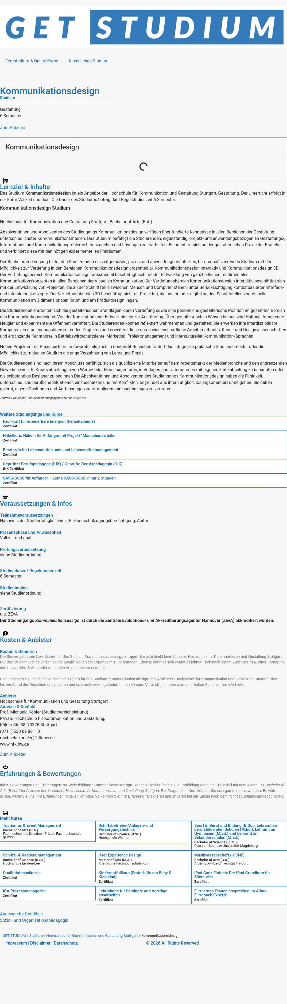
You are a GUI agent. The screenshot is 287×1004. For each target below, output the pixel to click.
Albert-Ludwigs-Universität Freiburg (221, 863)
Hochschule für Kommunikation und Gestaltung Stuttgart (92, 935)
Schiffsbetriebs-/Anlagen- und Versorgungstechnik (126, 827)
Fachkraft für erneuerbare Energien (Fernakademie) (49, 421)
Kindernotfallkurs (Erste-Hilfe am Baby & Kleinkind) (135, 874)
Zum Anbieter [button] (13, 127)
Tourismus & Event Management (32, 825)
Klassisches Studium (89, 60)
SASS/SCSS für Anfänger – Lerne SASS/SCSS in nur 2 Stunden (59, 478)
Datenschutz (66, 943)
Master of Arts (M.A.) (115, 860)
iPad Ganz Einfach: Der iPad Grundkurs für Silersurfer (232, 874)
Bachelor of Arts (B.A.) (20, 830)
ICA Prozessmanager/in (24, 891)
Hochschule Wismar (114, 838)
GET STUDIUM (14, 935)
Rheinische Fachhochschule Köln (124, 863)
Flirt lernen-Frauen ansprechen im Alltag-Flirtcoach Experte (231, 893)
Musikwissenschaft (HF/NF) (219, 855)
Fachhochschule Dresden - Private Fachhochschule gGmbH (42, 835)
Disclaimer (40, 943)
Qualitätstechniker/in (22, 872)
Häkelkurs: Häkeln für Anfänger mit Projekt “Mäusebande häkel (60, 435)
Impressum (16, 943)
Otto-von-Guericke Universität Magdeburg (226, 846)
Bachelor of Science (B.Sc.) (120, 834)
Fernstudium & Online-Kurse (31, 60)
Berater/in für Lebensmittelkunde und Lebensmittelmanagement (60, 449)
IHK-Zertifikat (13, 469)
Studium (36, 935)
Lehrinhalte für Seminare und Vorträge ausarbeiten (133, 893)
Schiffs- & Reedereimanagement (32, 855)
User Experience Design (120, 855)
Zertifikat (10, 426)
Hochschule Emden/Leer (22, 863)
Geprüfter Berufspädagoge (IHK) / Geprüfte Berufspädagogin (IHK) (62, 464)
